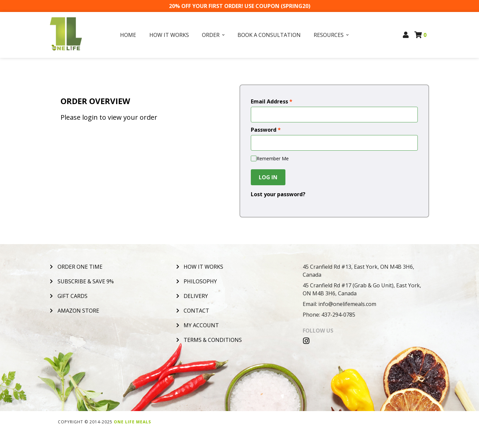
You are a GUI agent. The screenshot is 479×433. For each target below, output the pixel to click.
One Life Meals (132, 422)
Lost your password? (278, 194)
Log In (268, 177)
